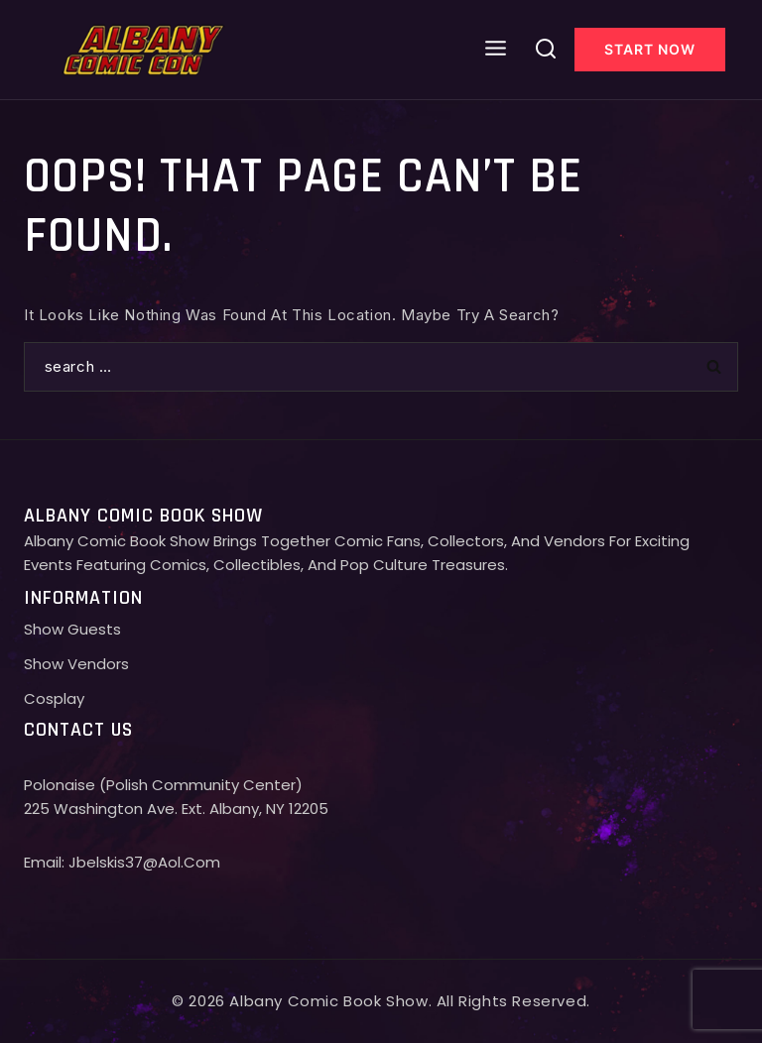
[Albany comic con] (144, 49)
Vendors (98, 663)
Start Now (650, 49)
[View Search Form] (546, 49)
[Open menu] (496, 49)
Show (45, 663)
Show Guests (72, 629)
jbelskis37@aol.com (144, 862)
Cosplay (54, 698)
